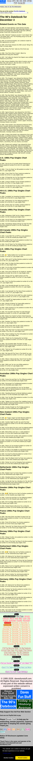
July (28, 618)
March (12, 618)
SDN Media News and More (22, 667)
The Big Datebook (24, 648)
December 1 (16, 622)
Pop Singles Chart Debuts (23, 650)
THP (15, 3)
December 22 (16, 637)
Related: (16, 646)
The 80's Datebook (23, 652)
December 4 (16, 625)
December (7, 622)
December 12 (7, 631)
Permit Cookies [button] (22, 758)
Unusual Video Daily (7, 650)
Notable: (16, 665)
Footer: (16, 669)
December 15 (7, 633)
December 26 (26, 640)
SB (17, 1)
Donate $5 (21, 3)
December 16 (16, 633)
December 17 (26, 633)
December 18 (7, 635)
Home (9, 1)
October (19, 620)
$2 (1, 729)
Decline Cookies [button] (8, 758)
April (16, 618)
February (6, 618)
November (26, 620)
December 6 (7, 627)
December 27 (7, 642)
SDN (24, 1)
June (24, 618)
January (27, 616)
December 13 (16, 631)
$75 (22, 729)
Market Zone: (16, 657)
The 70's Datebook (23, 654)
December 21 (7, 637)
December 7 (16, 627)
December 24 (7, 640)
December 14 (26, 631)
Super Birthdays (22, 672)
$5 (5, 729)
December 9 (7, 629)
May (20, 618)
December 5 (25, 625)
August (5, 620)
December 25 (16, 640)
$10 (9, 729)
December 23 (26, 637)
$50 (18, 729)
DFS (13, 1)
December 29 (26, 642)
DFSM (29, 1)
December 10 (16, 629)
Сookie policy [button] (7, 753)
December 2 (25, 622)
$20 (13, 729)
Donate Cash (11, 719)
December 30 (11, 644)
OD (21, 1)
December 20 (26, 635)
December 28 (16, 642)
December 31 (21, 644)
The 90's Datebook (19, 11)
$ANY (2, 732)
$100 (28, 729)
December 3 (7, 625)
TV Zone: (16, 661)
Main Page (20, 616)
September (12, 620)
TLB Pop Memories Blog (10, 648)
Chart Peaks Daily (10, 652)
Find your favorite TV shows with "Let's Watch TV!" (16, 663)
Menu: (16, 614)
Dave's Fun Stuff (16, 659)
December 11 (26, 629)
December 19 (16, 635)
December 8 (25, 627)
